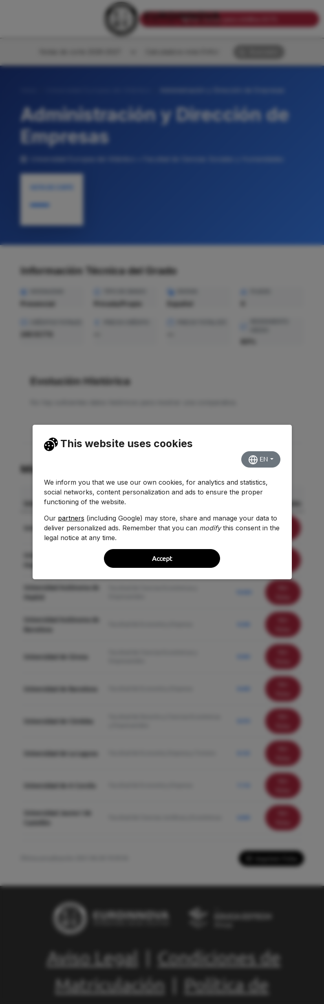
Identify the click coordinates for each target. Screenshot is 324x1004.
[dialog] (162, 502)
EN (258, 460)
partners (71, 518)
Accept (162, 558)
